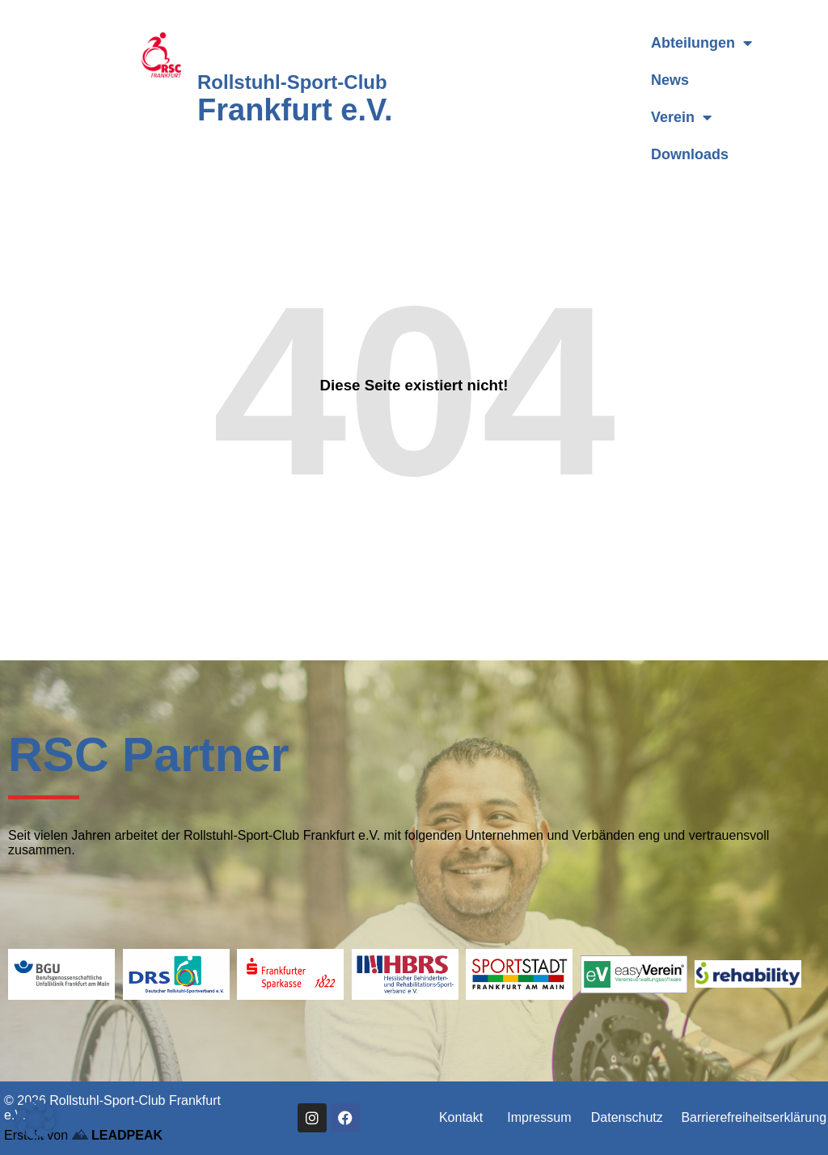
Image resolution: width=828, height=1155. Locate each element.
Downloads (690, 154)
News (670, 80)
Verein (681, 117)
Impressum (539, 1117)
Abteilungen (701, 42)
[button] (35, 1119)
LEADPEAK (117, 1135)
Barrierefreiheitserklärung (753, 1117)
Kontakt (461, 1117)
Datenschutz (627, 1117)
